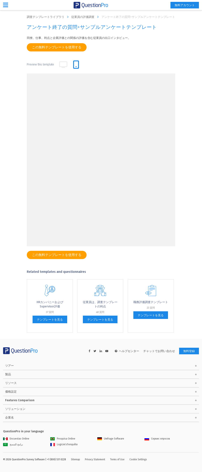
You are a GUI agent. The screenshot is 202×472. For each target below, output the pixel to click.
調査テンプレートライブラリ (48, 17)
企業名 (9, 417)
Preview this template (40, 64)
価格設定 (11, 391)
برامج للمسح (13, 444)
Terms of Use (117, 459)
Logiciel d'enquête (64, 444)
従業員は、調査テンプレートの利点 (100, 304)
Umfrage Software (110, 438)
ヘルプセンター (127, 351)
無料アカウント (185, 5)
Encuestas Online (16, 438)
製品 (8, 374)
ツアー (9, 365)
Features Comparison (19, 400)
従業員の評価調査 (86, 17)
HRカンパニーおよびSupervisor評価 (49, 304)
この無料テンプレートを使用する (56, 47)
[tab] (76, 65)
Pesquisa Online (62, 438)
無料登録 (189, 351)
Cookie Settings (138, 459)
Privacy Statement (95, 459)
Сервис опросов (157, 438)
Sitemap (75, 459)
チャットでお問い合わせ (159, 351)
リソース (11, 383)
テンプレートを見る (50, 319)
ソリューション (15, 409)
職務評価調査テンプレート (150, 302)
